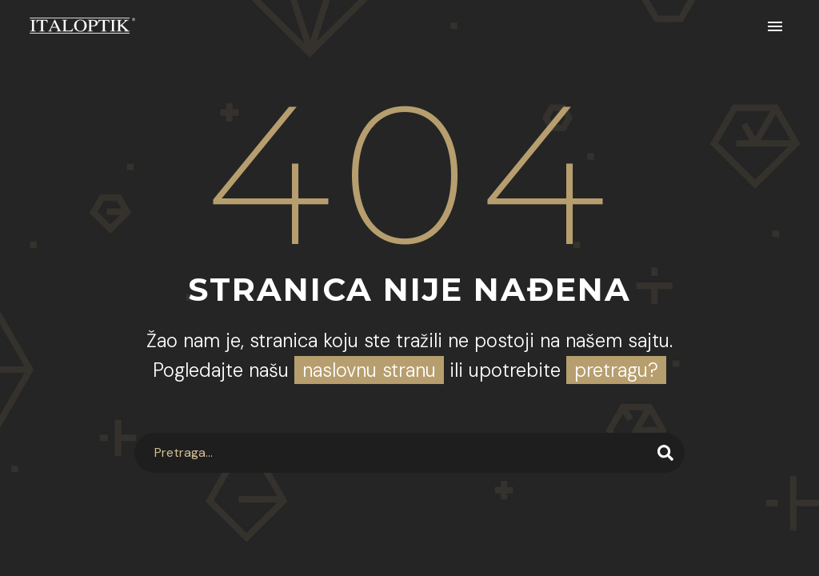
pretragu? (616, 370)
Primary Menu (775, 26)
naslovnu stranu (369, 370)
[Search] (409, 453)
